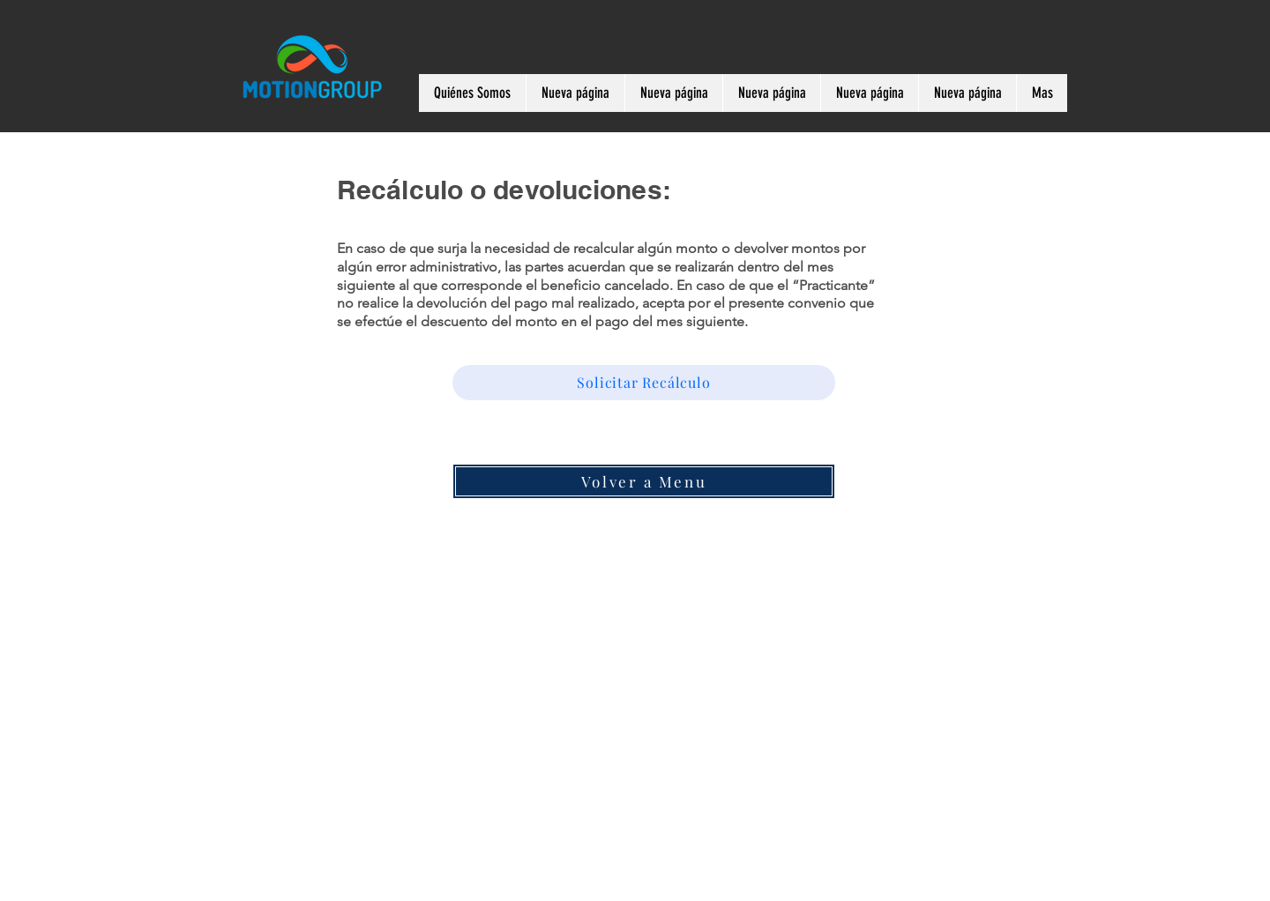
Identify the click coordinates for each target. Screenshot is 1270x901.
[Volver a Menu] (643, 481)
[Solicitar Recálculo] (643, 382)
